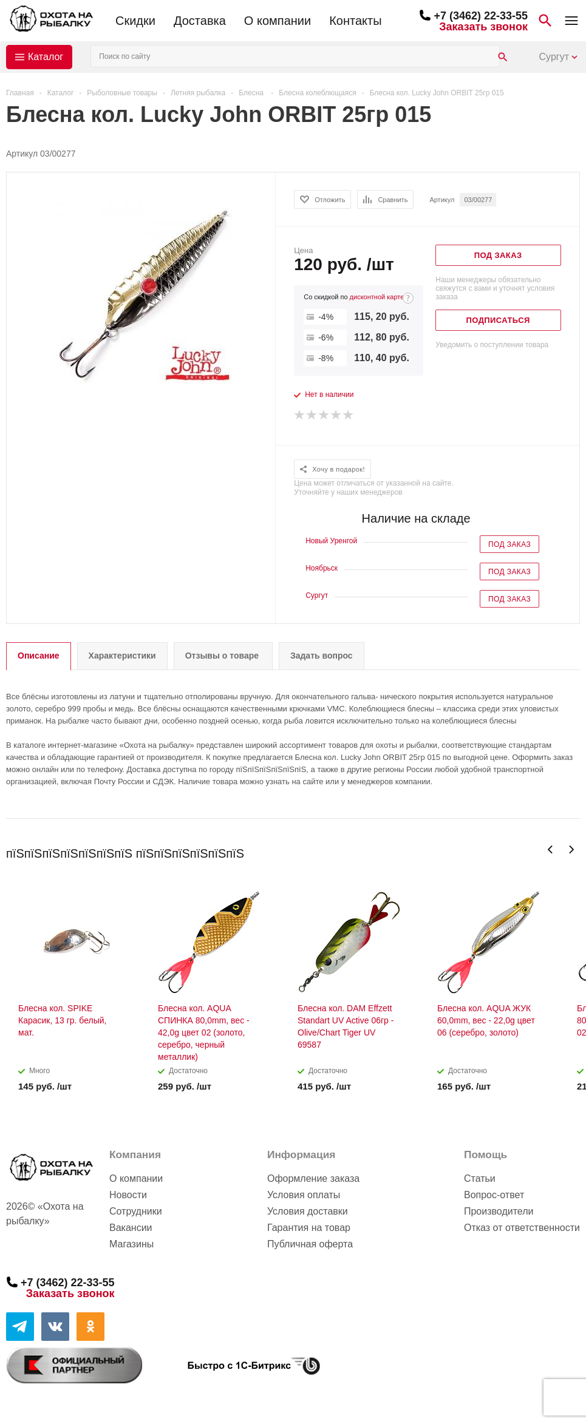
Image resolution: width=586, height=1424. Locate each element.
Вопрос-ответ (494, 1195)
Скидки (135, 20)
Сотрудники (135, 1211)
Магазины (131, 1244)
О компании (277, 20)
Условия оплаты (303, 1195)
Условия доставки (307, 1211)
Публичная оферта (310, 1244)
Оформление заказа (313, 1178)
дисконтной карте (377, 296)
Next (571, 849)
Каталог (45, 57)
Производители (499, 1211)
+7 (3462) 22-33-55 (481, 16)
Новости (128, 1195)
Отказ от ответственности (522, 1227)
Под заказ (509, 544)
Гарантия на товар (308, 1227)
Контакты (355, 20)
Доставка (200, 20)
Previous (550, 849)
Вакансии (130, 1227)
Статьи (480, 1178)
